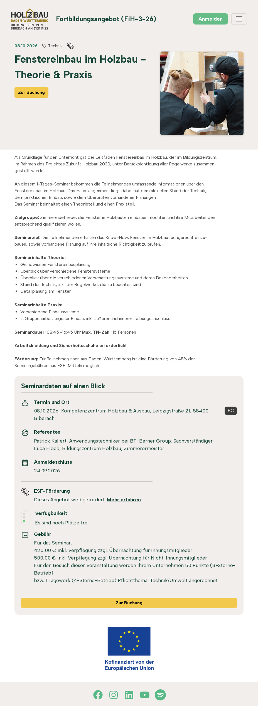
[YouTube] (144, 694)
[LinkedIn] (129, 694)
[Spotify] (160, 694)
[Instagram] (113, 694)
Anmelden (210, 19)
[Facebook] (98, 694)
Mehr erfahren (124, 500)
